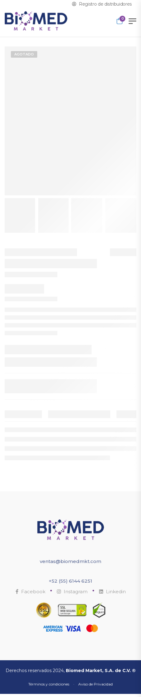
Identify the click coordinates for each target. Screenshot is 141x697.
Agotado (24, 54)
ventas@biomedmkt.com (70, 561)
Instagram (72, 591)
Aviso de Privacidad (95, 684)
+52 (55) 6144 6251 (70, 581)
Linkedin (112, 591)
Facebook (30, 591)
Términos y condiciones (48, 684)
